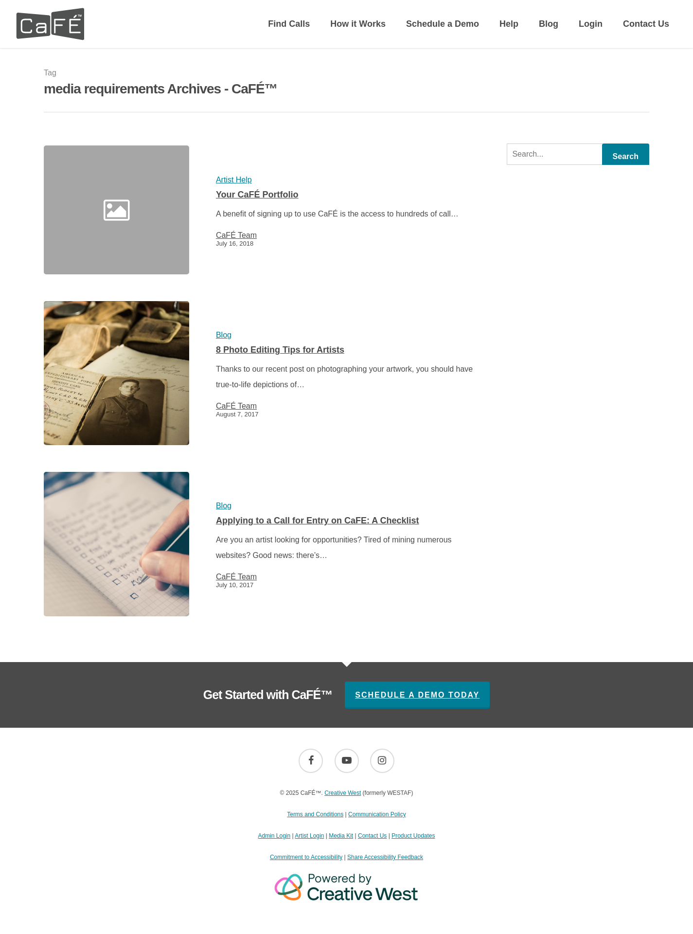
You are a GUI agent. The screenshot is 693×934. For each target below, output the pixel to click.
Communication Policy (377, 814)
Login (591, 24)
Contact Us (646, 24)
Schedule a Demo (442, 24)
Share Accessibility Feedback (385, 857)
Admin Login (274, 835)
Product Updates (413, 835)
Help (508, 24)
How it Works (358, 24)
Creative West (342, 793)
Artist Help (234, 180)
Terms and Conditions (315, 814)
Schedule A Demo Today (417, 695)
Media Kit (341, 835)
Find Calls (289, 24)
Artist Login (309, 835)
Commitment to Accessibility (306, 857)
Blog (548, 24)
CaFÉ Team (236, 235)
